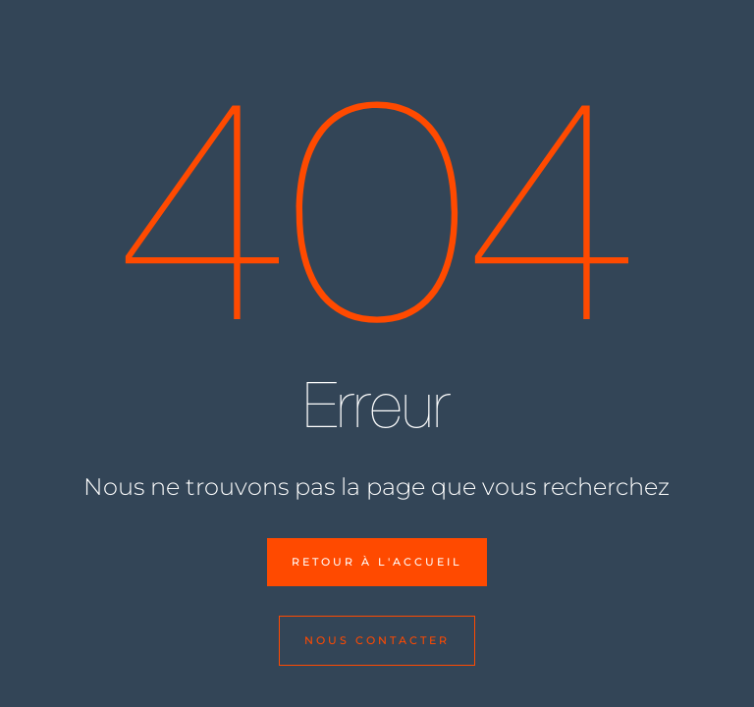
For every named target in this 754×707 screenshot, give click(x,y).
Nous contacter (377, 640)
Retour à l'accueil (377, 562)
